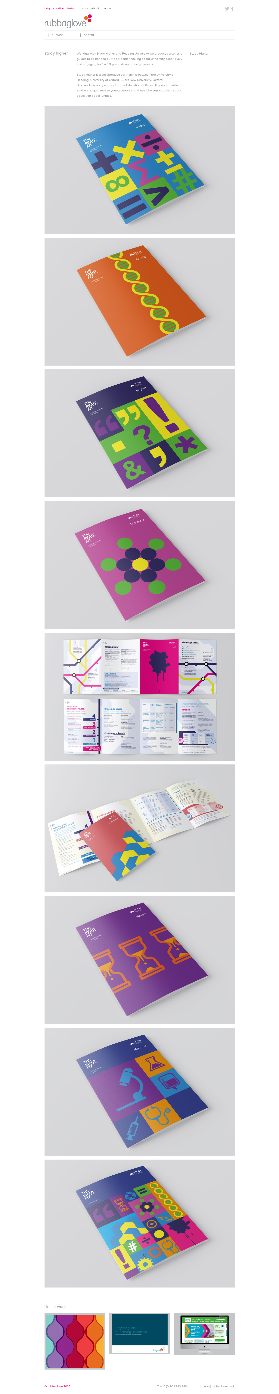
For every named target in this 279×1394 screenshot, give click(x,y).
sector (89, 35)
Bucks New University (135, 80)
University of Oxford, (105, 80)
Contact (108, 8)
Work (85, 8)
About (95, 8)
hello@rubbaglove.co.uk (218, 1386)
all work (58, 35)
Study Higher (199, 54)
